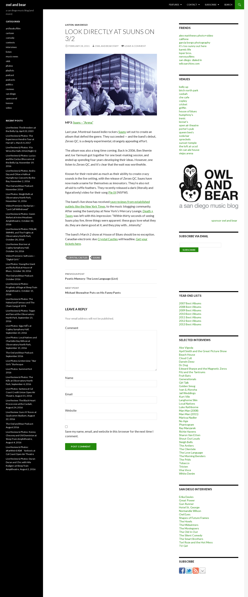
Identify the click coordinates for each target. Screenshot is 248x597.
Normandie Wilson (190, 510)
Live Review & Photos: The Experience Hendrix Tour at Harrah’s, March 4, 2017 (20, 139)
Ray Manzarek (187, 428)
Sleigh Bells (186, 442)
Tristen (183, 466)
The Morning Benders (192, 456)
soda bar (184, 135)
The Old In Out (188, 531)
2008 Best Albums (190, 306)
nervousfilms (187, 56)
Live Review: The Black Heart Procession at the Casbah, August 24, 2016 (20, 404)
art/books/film (13, 28)
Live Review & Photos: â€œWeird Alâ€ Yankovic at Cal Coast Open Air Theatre (20, 451)
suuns (96, 257)
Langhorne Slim (188, 400)
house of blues (188, 111)
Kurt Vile (184, 396)
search (228, 4)
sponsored (11, 98)
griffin (182, 107)
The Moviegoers (189, 528)
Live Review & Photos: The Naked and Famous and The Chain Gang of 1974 (20, 302)
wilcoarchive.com (189, 63)
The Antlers (186, 445)
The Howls (185, 521)
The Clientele (187, 449)
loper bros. (185, 53)
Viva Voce (185, 470)
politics (9, 84)
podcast (10, 75)
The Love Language (191, 452)
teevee (9, 103)
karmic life (185, 49)
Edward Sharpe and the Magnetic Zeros (203, 368)
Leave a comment (135, 46)
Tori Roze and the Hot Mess (196, 542)
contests (10, 42)
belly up (183, 86)
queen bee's (186, 132)
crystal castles (78, 257)
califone (184, 39)
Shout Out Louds (189, 438)
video (9, 107)
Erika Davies (186, 496)
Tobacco (184, 463)
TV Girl (183, 545)
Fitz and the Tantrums (192, 372)
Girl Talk (184, 382)
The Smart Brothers (191, 538)
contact (192, 4)
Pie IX (112, 192)
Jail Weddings (187, 393)
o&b (8, 61)
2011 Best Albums (190, 317)
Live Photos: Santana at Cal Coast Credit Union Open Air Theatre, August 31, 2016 (20, 392)
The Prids (185, 459)
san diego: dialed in (190, 60)
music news (12, 56)
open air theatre (189, 125)
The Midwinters (188, 524)
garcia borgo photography (194, 42)
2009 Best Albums (190, 310)
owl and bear (16, 5)
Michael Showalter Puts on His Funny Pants (111, 290)
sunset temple (188, 142)
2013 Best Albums (190, 324)
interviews (11, 47)
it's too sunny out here (193, 46)
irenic (182, 118)
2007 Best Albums (190, 303)
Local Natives (187, 403)
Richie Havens (187, 431)
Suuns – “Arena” (83, 122)
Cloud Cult (185, 358)
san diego (81, 24)
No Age (183, 421)
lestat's (183, 121)
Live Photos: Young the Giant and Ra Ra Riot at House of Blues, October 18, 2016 (20, 267)
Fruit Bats (185, 375)
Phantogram (186, 424)
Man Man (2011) (188, 414)
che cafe (184, 97)
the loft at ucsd (188, 146)
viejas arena (186, 153)
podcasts (10, 79)
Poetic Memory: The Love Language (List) (111, 276)
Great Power (187, 500)
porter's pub (186, 128)
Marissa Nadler (188, 417)
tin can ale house (189, 149)
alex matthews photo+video (196, 35)
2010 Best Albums (190, 313)
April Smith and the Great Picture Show (203, 351)
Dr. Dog (183, 365)
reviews (10, 89)
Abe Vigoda (186, 347)
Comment (71, 328)
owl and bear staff (107, 46)
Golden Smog (187, 386)
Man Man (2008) (188, 410)
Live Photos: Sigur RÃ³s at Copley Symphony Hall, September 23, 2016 (18, 329)
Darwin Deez (186, 361)
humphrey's (186, 114)
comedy (10, 37)
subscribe (210, 4)
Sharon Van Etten (189, 435)
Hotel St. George (189, 507)
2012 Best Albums (190, 320)
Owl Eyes (184, 514)
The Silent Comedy (190, 535)
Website (71, 410)
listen (69, 24)
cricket (183, 104)
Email (68, 394)
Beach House (187, 354)
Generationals (187, 379)
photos (9, 65)
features (174, 4)
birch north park (188, 90)
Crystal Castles (108, 239)
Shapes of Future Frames (194, 517)
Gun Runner (186, 503)
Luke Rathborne (188, 407)
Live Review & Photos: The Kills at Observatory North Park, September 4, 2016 (19, 381)
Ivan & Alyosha (188, 389)
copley (183, 100)
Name (69, 378)
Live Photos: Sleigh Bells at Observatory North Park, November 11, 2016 (19, 197)
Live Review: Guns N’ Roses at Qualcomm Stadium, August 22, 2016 (21, 416)
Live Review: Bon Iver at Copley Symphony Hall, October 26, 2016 (18, 248)
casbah (183, 93)
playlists (10, 70)
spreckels (185, 139)
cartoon (10, 33)
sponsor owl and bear (224, 220)
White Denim (187, 473)
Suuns (122, 132)
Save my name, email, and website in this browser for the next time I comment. (109, 433)
